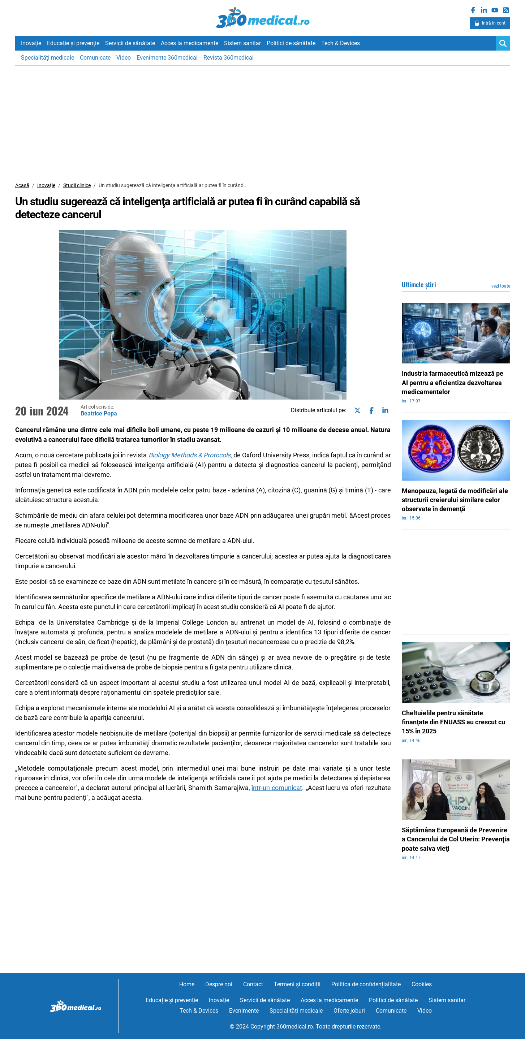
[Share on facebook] (370, 410)
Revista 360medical (228, 57)
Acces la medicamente (189, 43)
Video (123, 57)
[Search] (503, 43)
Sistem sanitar (242, 43)
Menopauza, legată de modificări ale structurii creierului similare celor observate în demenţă (455, 500)
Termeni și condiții (297, 984)
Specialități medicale (47, 57)
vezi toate (500, 286)
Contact (253, 984)
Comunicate (95, 57)
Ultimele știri (419, 284)
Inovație (31, 43)
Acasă (22, 185)
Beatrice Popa (99, 413)
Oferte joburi (349, 1010)
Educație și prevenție (73, 43)
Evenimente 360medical (167, 57)
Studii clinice (77, 185)
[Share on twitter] (356, 410)
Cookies (422, 984)
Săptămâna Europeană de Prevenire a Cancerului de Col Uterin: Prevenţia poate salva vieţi (456, 839)
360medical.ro (262, 17)
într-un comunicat (276, 788)
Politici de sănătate (291, 43)
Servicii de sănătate (130, 43)
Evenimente (244, 1010)
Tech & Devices (340, 43)
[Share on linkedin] (384, 410)
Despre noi (218, 984)
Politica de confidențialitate (366, 984)
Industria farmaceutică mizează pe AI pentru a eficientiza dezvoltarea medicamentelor (452, 382)
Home (186, 984)
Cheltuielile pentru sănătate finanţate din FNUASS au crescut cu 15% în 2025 (453, 722)
